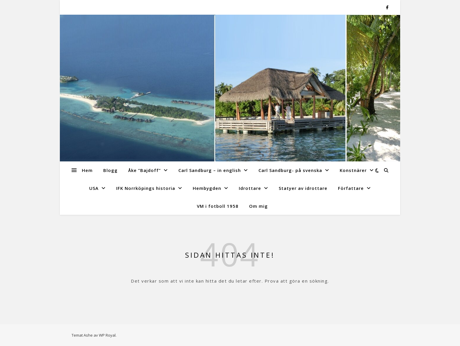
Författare (351, 188)
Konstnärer (353, 170)
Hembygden (207, 188)
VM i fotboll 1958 (218, 206)
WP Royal (107, 335)
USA (94, 188)
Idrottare (250, 188)
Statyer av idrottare (303, 188)
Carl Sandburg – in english (209, 170)
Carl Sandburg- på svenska (290, 170)
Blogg (110, 170)
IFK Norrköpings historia (145, 188)
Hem (87, 170)
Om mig (258, 206)
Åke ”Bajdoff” (144, 170)
